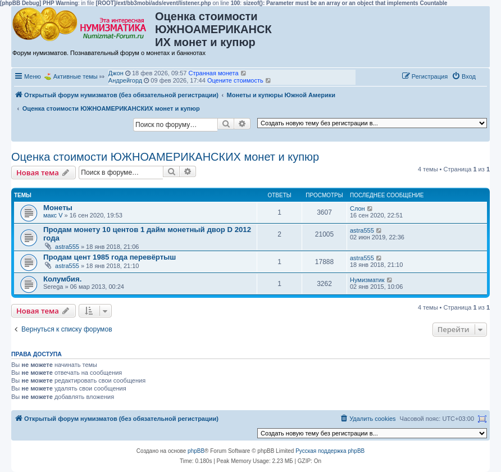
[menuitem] (464, 76)
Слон (357, 208)
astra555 (67, 246)
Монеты (57, 207)
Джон (116, 73)
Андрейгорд (125, 80)
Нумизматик (367, 279)
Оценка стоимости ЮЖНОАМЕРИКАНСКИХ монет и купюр (165, 157)
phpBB (196, 451)
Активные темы (75, 76)
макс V (53, 215)
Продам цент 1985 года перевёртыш (109, 257)
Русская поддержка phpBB (330, 451)
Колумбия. (62, 279)
